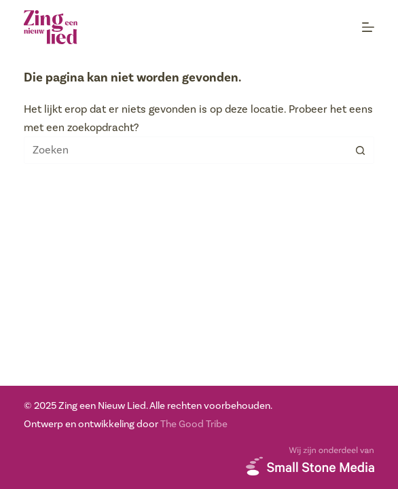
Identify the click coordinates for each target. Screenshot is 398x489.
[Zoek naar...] (185, 150)
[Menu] (368, 27)
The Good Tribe (194, 424)
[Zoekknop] (360, 150)
